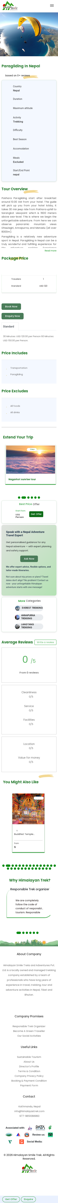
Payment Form (29, 1085)
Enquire (28, 1199)
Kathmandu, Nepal (29, 1106)
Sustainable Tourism (29, 1057)
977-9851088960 (29, 1116)
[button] (19, 497)
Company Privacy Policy (29, 1076)
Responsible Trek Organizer (29, 1026)
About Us (29, 1062)
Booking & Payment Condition (29, 1081)
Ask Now (29, 558)
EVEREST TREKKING (32, 607)
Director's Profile (29, 1066)
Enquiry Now (12, 316)
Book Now (11, 306)
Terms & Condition (29, 1071)
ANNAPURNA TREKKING (28, 617)
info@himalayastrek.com (29, 1111)
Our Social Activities (29, 1036)
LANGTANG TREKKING (27, 626)
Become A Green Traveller (29, 1031)
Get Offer (11, 1199)
